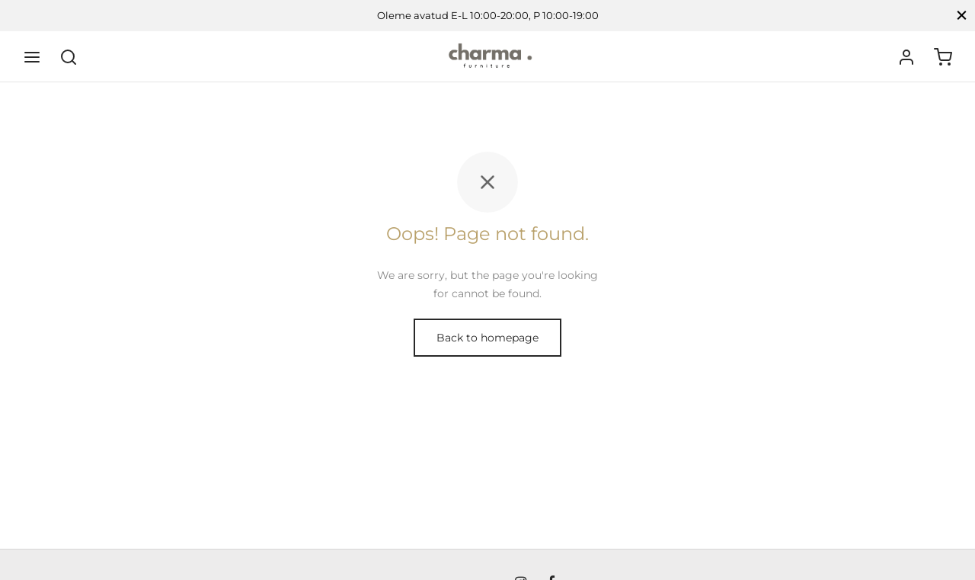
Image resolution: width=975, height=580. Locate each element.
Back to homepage (487, 337)
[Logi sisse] (906, 57)
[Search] (68, 57)
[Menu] (32, 57)
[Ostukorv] (943, 57)
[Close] (961, 15)
